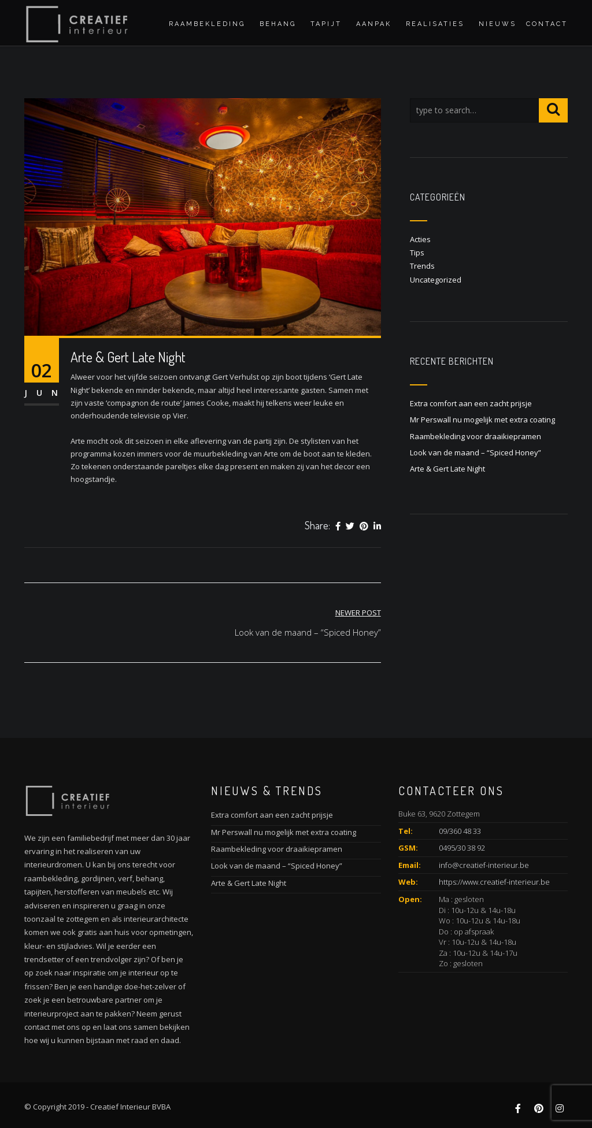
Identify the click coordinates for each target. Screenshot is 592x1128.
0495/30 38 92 (462, 848)
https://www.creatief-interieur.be (494, 882)
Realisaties (435, 24)
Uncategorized (435, 279)
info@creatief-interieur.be (484, 865)
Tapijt (326, 24)
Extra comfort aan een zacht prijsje (471, 403)
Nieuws (497, 24)
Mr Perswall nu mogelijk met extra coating (482, 419)
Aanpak (373, 24)
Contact (547, 24)
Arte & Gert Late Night (447, 468)
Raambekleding (207, 24)
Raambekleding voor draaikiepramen (475, 436)
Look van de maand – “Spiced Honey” (475, 452)
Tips (417, 252)
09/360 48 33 (460, 831)
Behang (278, 24)
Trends (422, 266)
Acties (420, 239)
